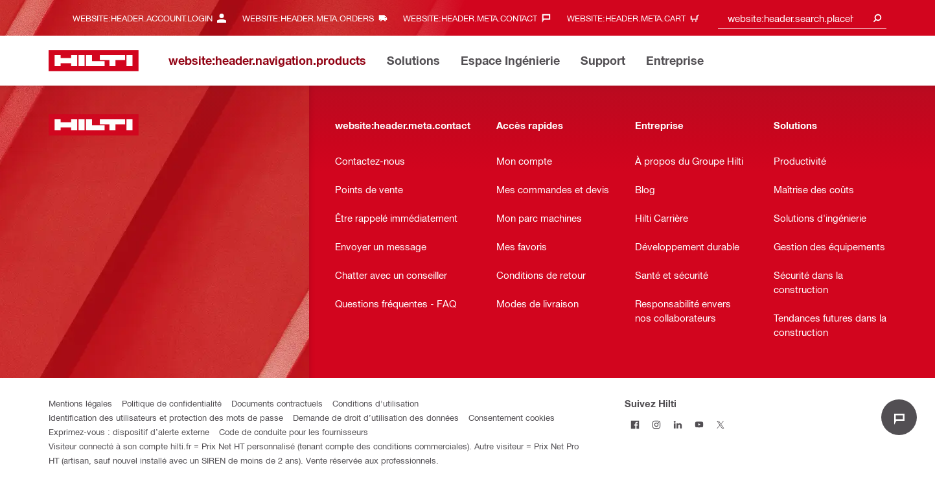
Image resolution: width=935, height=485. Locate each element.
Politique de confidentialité (172, 403)
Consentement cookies (511, 417)
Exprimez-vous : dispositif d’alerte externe (129, 431)
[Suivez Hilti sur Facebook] (635, 424)
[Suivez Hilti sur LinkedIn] (678, 424)
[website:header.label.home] (94, 60)
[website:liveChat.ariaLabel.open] (899, 417)
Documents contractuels (277, 403)
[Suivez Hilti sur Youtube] (699, 424)
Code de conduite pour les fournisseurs (293, 431)
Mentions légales (80, 403)
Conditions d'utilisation (375, 403)
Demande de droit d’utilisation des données (376, 417)
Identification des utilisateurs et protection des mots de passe (166, 417)
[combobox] (802, 18)
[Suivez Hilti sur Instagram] (656, 424)
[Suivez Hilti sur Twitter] (721, 424)
